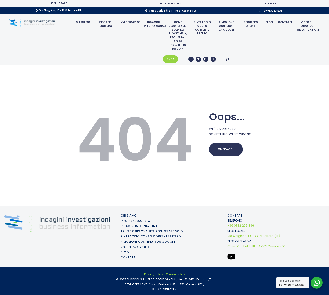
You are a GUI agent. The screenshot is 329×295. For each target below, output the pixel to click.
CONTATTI (128, 256)
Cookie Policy (175, 273)
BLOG (125, 251)
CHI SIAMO (129, 215)
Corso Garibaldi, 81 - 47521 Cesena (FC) (257, 246)
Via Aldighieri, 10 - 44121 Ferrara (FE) (253, 236)
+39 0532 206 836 (240, 225)
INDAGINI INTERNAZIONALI (140, 225)
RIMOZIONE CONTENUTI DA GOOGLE (148, 241)
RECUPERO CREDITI (135, 246)
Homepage (224, 150)
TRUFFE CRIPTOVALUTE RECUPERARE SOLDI (152, 231)
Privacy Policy (153, 273)
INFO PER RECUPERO (135, 220)
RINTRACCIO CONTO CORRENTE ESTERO (151, 236)
